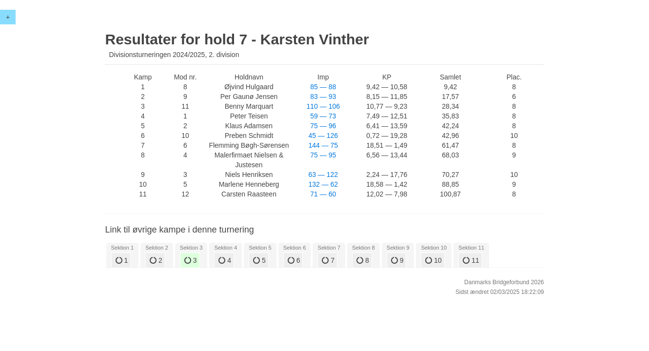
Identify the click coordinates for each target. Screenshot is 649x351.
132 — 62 (323, 184)
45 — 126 (323, 135)
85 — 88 (323, 87)
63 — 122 (323, 174)
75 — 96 (323, 126)
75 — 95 (323, 155)
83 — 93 (323, 96)
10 (433, 260)
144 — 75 (323, 145)
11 (471, 260)
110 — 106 (323, 106)
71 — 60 (323, 194)
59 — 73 (323, 116)
